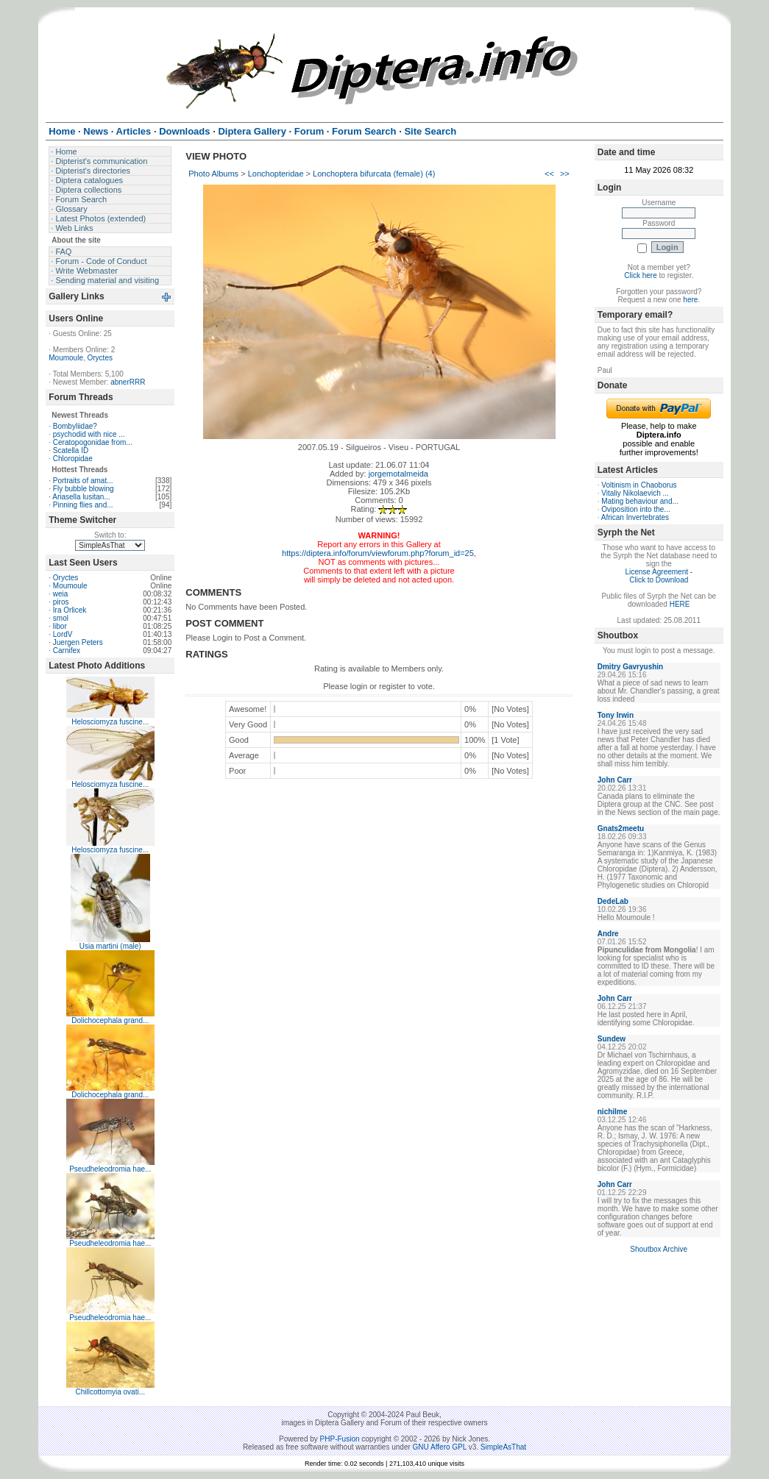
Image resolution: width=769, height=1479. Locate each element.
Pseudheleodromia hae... (110, 1169)
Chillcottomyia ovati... (110, 1392)
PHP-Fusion (340, 1439)
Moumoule (66, 358)
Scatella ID (70, 450)
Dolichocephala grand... (110, 1020)
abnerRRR (127, 382)
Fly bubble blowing (83, 489)
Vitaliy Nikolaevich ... (635, 493)
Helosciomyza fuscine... (110, 722)
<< (549, 173)
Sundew (612, 1039)
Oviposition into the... (635, 509)
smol (60, 618)
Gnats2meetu (621, 828)
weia (60, 594)
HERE (680, 604)
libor (60, 626)
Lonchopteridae (276, 173)
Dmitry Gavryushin (630, 667)
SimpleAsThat (503, 1447)
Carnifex (66, 650)
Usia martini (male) (110, 946)
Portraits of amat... (83, 481)
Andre (608, 934)
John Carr (615, 780)
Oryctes (100, 358)
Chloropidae (73, 459)
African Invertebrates (635, 517)
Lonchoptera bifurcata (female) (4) (374, 173)
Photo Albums (213, 173)
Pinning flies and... (83, 505)
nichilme (613, 1112)
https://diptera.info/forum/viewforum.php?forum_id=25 (378, 553)
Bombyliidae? (75, 426)
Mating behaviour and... (639, 501)
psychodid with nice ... (89, 434)
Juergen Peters (78, 642)
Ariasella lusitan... (81, 497)
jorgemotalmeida (398, 473)
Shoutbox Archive (658, 1249)
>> (565, 173)
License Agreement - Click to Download (658, 576)
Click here (640, 275)
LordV (63, 634)
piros (61, 602)
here (690, 300)
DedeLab (613, 901)
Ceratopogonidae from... (92, 442)
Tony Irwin (616, 715)
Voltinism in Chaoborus (638, 485)
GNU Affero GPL (440, 1447)
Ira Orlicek (70, 610)
